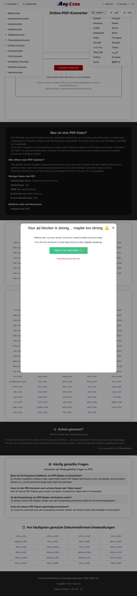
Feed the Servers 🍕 (68, 250)
